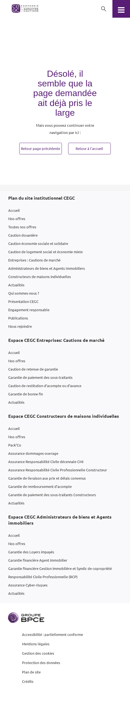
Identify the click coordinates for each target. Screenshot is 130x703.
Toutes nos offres (22, 226)
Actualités (16, 284)
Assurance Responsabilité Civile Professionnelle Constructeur (57, 469)
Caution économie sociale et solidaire (38, 243)
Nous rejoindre (20, 326)
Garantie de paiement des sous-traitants (40, 377)
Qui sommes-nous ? (23, 293)
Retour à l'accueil (89, 148)
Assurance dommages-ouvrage (33, 453)
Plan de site (31, 672)
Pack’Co (14, 445)
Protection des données (41, 662)
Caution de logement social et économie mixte (45, 251)
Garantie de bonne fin (25, 394)
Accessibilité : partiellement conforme (52, 634)
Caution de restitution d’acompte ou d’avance (44, 385)
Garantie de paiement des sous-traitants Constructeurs (52, 494)
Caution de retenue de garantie (33, 369)
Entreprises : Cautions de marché (34, 260)
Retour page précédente (40, 148)
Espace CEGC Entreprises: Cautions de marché (56, 340)
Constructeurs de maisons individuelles (39, 276)
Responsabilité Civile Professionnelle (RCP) (43, 576)
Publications (18, 318)
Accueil (14, 210)
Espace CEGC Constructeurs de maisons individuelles (63, 416)
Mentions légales (35, 643)
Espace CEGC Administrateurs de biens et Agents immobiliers (60, 520)
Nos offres (16, 218)
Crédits (28, 681)
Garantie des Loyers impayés (31, 551)
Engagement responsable (28, 309)
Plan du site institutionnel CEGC (41, 198)
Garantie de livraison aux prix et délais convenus (47, 478)
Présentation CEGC (23, 301)
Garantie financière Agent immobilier (37, 560)
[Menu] (121, 9)
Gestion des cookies (38, 653)
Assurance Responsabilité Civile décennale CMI (46, 461)
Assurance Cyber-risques (28, 585)
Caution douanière (23, 235)
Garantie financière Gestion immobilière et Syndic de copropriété (60, 568)
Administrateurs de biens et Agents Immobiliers (46, 268)
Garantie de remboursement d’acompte (40, 486)
